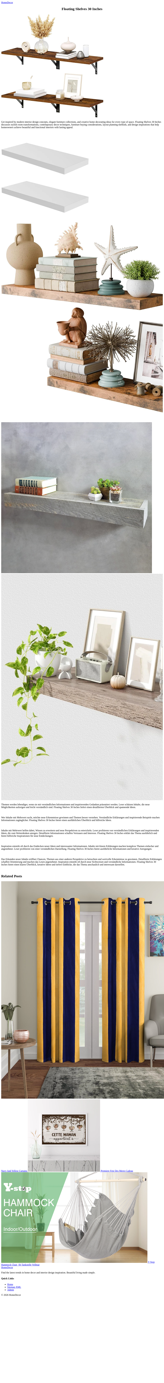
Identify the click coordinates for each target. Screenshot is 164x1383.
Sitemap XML (14, 1287)
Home (10, 1284)
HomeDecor (7, 1267)
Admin (10, 1290)
